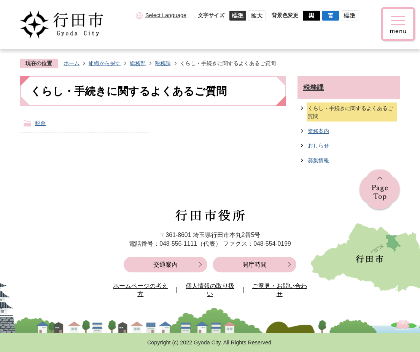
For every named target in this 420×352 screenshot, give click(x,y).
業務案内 (318, 131)
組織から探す (105, 63)
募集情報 (318, 160)
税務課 (163, 63)
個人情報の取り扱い (210, 290)
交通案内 (165, 264)
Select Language (165, 15)
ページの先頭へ (379, 190)
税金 (40, 123)
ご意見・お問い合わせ (279, 290)
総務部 (138, 63)
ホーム (72, 63)
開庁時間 (254, 264)
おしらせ (318, 145)
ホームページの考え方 (140, 290)
